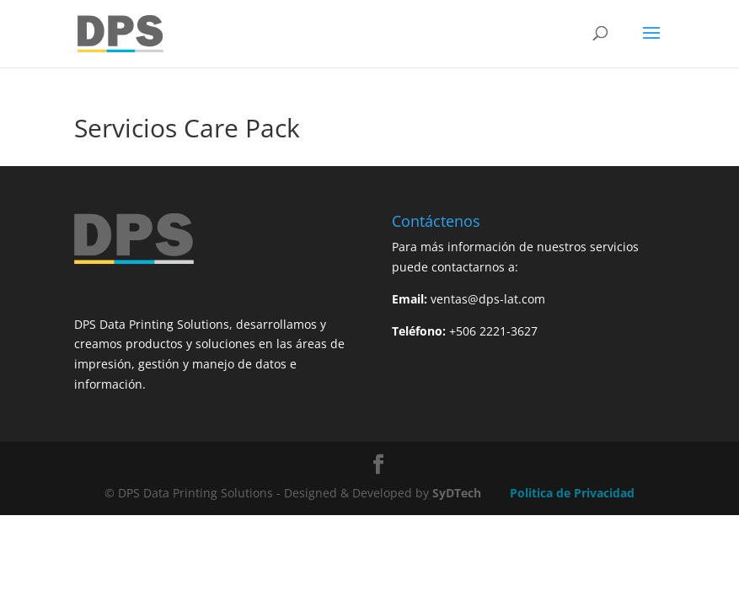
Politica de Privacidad (572, 493)
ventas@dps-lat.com (488, 299)
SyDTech (456, 493)
